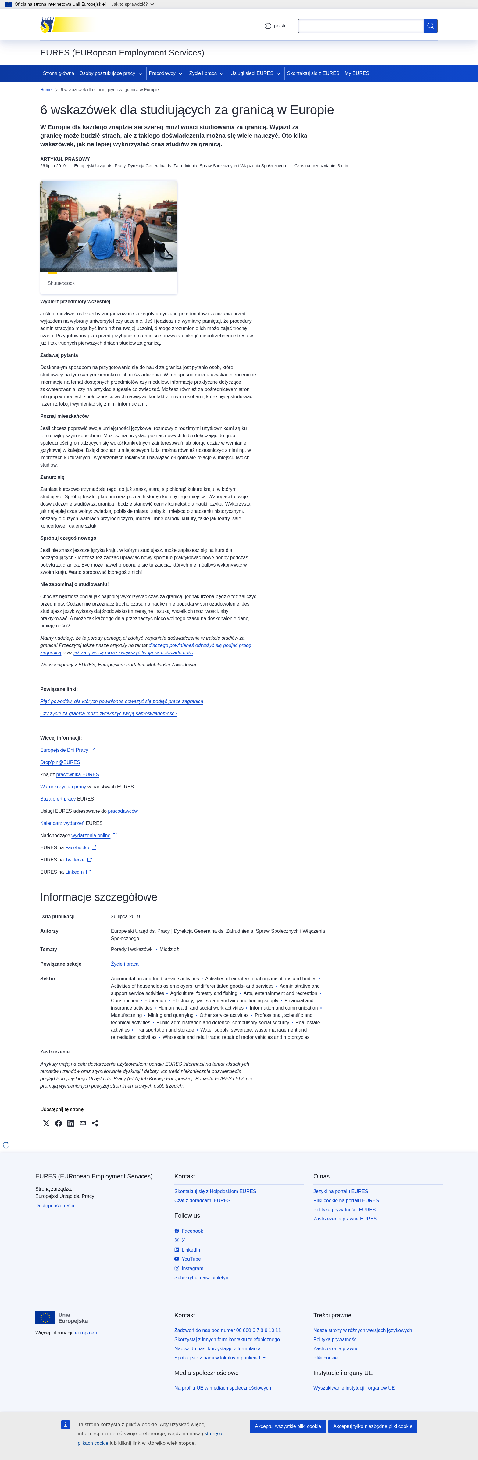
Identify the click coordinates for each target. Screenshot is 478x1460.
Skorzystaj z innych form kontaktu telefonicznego (227, 1339)
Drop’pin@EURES (60, 762)
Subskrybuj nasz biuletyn (201, 1277)
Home (46, 89)
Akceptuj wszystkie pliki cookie (288, 1426)
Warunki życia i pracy (63, 786)
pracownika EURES (77, 774)
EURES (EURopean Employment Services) (94, 1176)
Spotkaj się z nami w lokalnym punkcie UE (220, 1357)
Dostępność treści (54, 1205)
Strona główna (58, 73)
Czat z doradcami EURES (202, 1200)
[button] (46, 1123)
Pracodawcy (162, 73)
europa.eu (86, 1332)
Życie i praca (203, 73)
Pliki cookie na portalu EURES (346, 1200)
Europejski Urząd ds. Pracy (140, 931)
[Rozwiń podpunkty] (141, 73)
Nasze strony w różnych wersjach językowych (362, 1330)
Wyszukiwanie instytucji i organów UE (354, 1388)
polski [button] (275, 26)
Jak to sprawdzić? (132, 4)
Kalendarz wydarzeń (62, 823)
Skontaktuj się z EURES (313, 73)
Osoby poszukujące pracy (107, 73)
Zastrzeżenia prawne (336, 1348)
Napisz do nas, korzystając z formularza (217, 1348)
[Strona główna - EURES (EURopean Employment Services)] (71, 24)
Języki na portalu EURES (340, 1191)
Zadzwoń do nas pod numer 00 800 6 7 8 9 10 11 (227, 1330)
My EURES (356, 73)
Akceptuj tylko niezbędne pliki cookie (372, 1426)
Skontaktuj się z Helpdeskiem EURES (215, 1191)
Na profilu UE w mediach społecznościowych (222, 1388)
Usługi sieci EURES (251, 73)
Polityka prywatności (335, 1339)
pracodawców (123, 811)
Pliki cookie (325, 1357)
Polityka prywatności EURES (344, 1209)
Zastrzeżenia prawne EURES (345, 1218)
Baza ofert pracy (58, 798)
